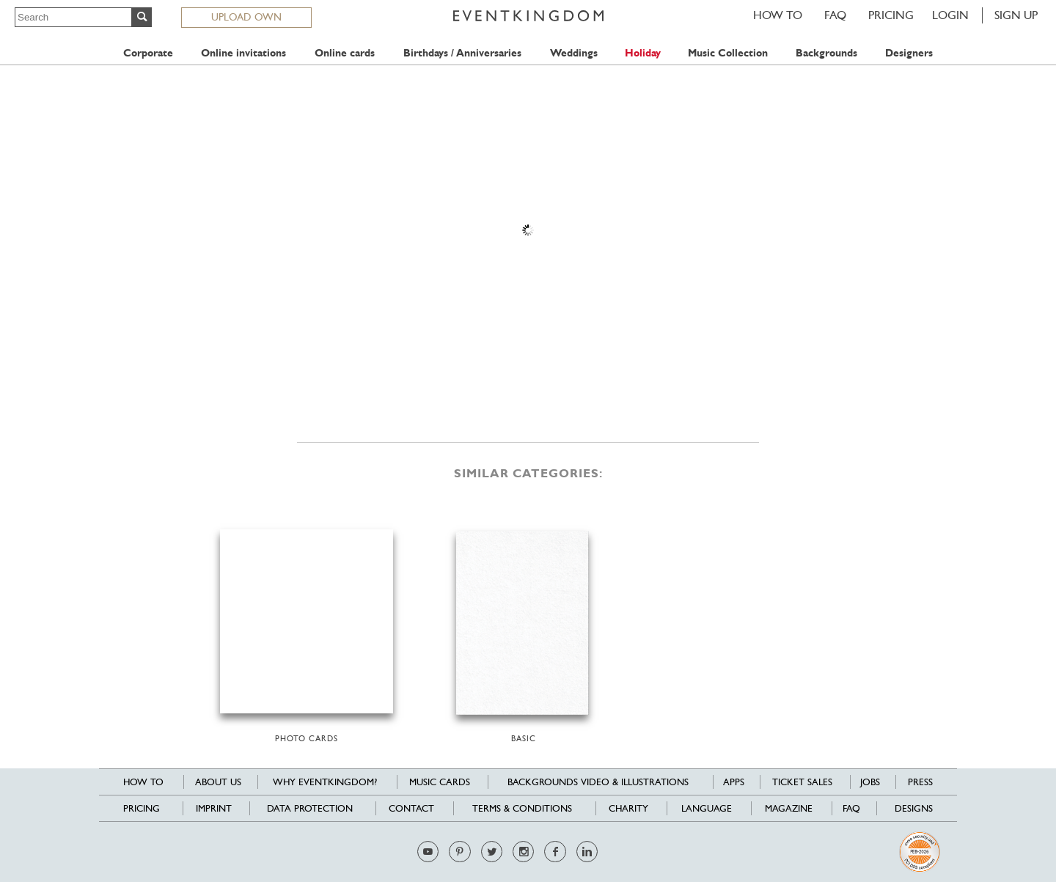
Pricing (891, 15)
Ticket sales (802, 781)
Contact (411, 808)
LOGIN (950, 15)
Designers (909, 53)
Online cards (345, 53)
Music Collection (728, 53)
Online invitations (243, 53)
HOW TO (777, 15)
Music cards (439, 781)
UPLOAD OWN (246, 17)
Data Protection (310, 808)
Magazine (789, 808)
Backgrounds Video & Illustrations (598, 781)
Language (706, 808)
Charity (628, 808)
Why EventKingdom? (325, 781)
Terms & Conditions (522, 808)
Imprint (214, 808)
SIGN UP (1016, 15)
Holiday (643, 53)
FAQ (835, 15)
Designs (914, 808)
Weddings (574, 53)
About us (218, 781)
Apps (733, 781)
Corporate (148, 53)
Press (920, 781)
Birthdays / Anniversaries (462, 53)
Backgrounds (826, 53)
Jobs (870, 781)
